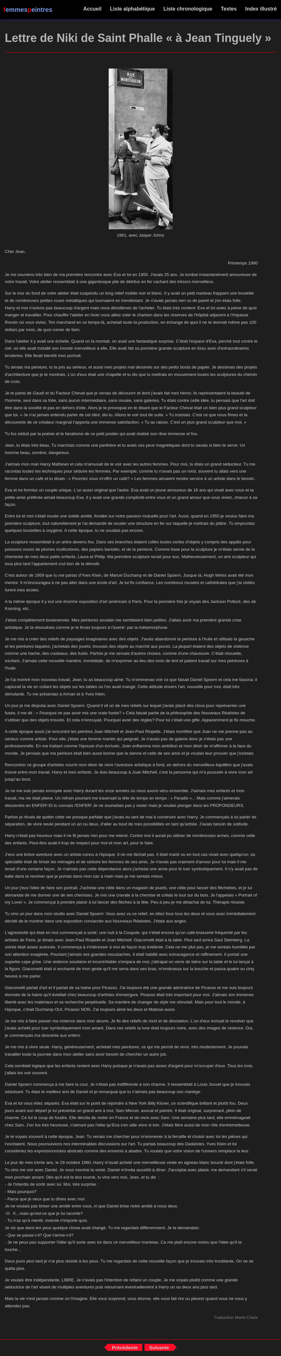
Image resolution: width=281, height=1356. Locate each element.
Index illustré (261, 9)
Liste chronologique (188, 9)
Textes (228, 9)
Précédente (125, 1347)
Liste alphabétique (132, 9)
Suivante (159, 1347)
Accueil (92, 9)
